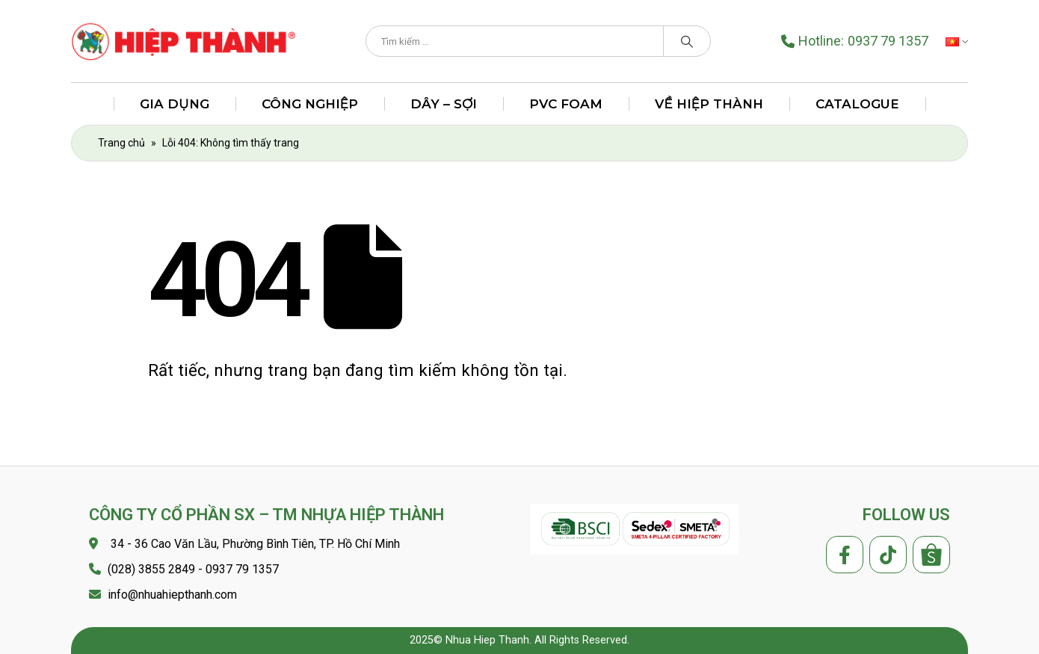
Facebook (844, 554)
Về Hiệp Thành (709, 103)
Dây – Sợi (443, 103)
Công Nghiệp (310, 103)
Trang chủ (121, 143)
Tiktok (888, 554)
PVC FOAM (565, 103)
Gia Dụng (174, 103)
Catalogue (857, 103)
